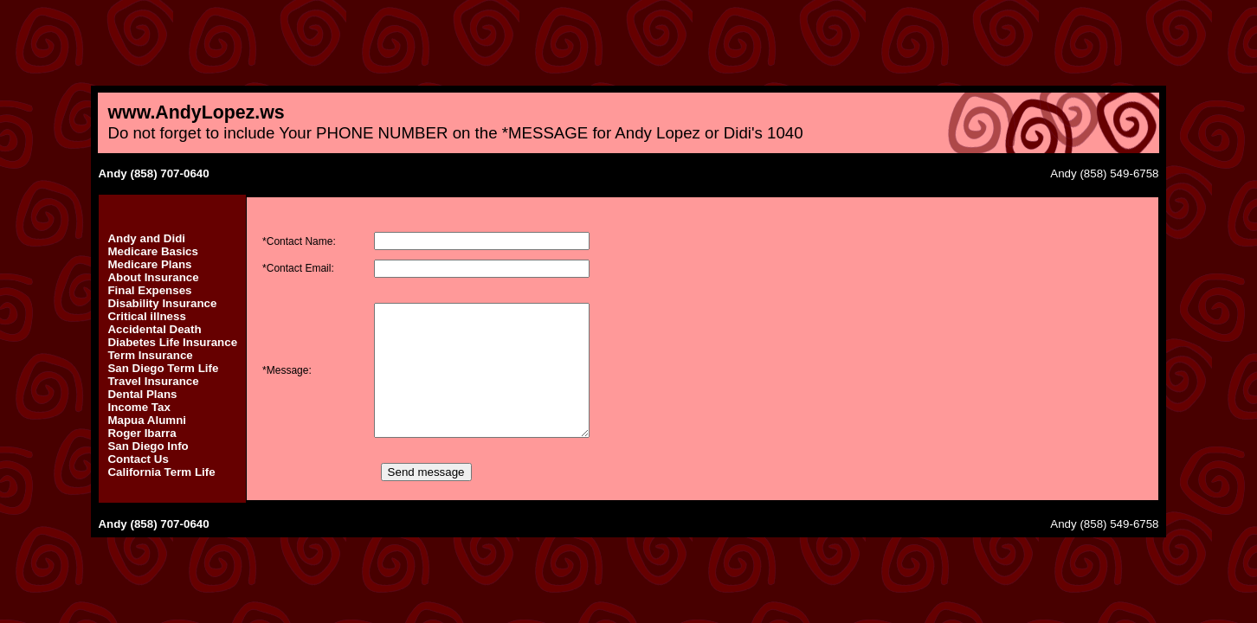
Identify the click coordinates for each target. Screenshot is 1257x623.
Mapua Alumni (146, 420)
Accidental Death (154, 329)
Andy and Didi (146, 238)
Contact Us (137, 459)
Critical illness (146, 316)
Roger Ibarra (141, 433)
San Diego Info (147, 446)
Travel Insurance (152, 381)
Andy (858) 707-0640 (153, 173)
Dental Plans (142, 394)
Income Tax (138, 407)
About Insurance (152, 277)
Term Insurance (149, 355)
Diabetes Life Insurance (172, 342)
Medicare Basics (152, 251)
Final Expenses (149, 290)
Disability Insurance (161, 303)
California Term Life (161, 472)
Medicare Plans (149, 264)
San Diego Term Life (162, 368)
